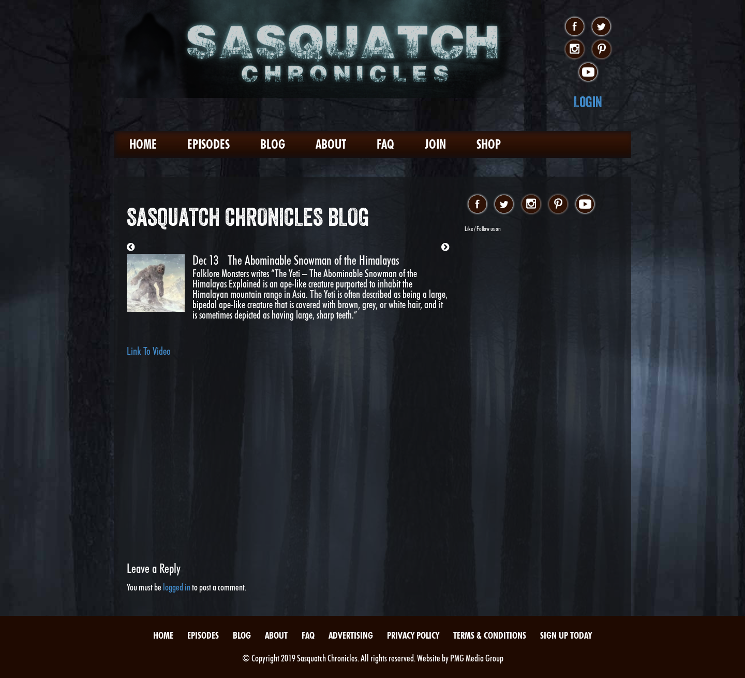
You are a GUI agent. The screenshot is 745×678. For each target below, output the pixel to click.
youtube (588, 72)
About (331, 144)
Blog (272, 144)
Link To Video (149, 351)
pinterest (601, 49)
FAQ (385, 144)
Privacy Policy (413, 635)
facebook (574, 27)
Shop (488, 144)
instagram (574, 49)
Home (143, 144)
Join (435, 144)
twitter (601, 27)
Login (588, 102)
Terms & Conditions (489, 635)
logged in (176, 587)
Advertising (351, 635)
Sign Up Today (566, 635)
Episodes (208, 144)
